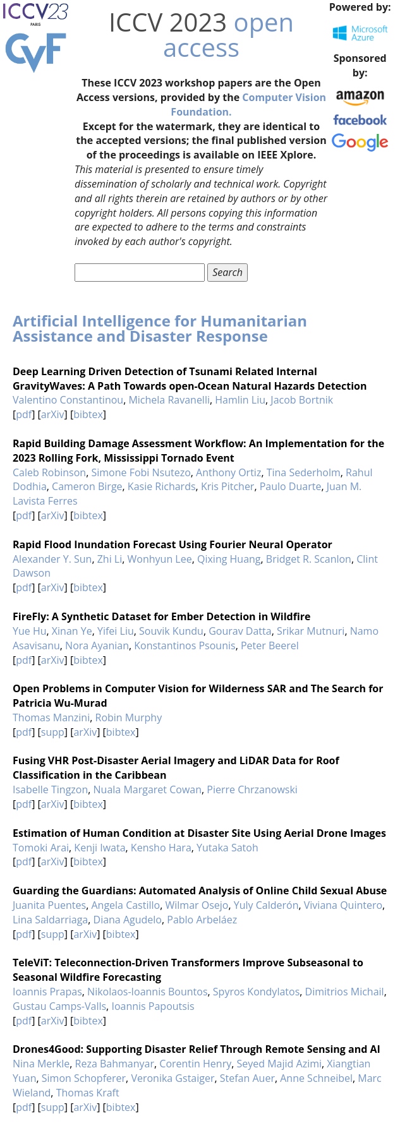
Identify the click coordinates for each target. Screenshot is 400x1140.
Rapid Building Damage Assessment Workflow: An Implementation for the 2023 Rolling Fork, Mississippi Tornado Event (198, 450)
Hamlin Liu (240, 400)
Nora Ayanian (97, 645)
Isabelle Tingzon (50, 789)
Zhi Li (110, 559)
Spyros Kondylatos (256, 992)
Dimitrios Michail (344, 992)
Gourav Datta (240, 631)
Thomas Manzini (51, 717)
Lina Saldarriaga (50, 920)
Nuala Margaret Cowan (148, 789)
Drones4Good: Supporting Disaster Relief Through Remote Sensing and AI (196, 1049)
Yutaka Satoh (227, 848)
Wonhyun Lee (160, 559)
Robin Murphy (128, 717)
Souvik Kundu (171, 631)
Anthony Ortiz (228, 472)
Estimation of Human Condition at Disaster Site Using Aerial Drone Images (199, 833)
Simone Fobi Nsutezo (140, 472)
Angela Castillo (125, 905)
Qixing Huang (229, 559)
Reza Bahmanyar (114, 1064)
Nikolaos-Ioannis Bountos (147, 992)
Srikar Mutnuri (310, 631)
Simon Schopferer (84, 1078)
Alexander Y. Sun (52, 559)
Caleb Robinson (49, 472)
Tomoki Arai (41, 848)
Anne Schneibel (316, 1078)
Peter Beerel (270, 645)
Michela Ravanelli (169, 400)
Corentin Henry (195, 1064)
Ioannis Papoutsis (152, 1006)
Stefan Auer (247, 1078)
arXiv (52, 414)
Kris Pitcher (228, 486)
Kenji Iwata (99, 848)
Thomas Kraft (87, 1093)
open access (228, 34)
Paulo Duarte (291, 486)
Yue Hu (30, 631)
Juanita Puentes (49, 905)
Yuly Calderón (266, 905)
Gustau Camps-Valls (59, 1006)
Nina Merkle (41, 1064)
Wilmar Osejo (196, 905)
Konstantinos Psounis (184, 645)
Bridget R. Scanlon (308, 559)
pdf (24, 414)
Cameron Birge (87, 486)
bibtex (88, 414)
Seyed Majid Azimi (279, 1064)
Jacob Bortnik (301, 400)
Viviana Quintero (343, 905)
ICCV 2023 (168, 21)
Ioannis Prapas (47, 992)
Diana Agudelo (128, 920)
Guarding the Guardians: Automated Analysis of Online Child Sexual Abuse (200, 890)
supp (52, 732)
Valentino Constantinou (68, 400)
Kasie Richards (162, 486)
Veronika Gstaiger (172, 1078)
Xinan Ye (72, 631)
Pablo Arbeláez (202, 920)
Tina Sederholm (304, 472)
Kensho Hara (161, 848)
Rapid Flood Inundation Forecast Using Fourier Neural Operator (172, 544)
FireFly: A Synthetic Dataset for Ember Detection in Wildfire (161, 616)
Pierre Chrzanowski (252, 789)
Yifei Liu (115, 631)
